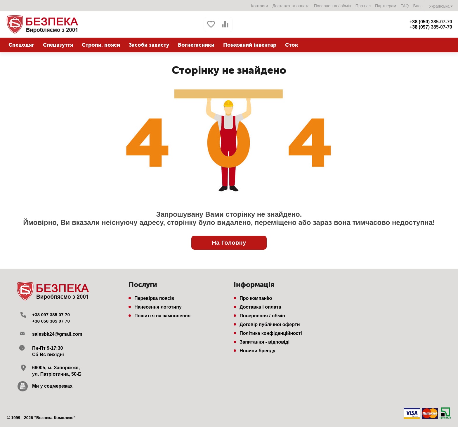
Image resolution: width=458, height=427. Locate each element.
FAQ (404, 6)
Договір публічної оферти (270, 324)
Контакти (259, 6)
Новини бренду (257, 350)
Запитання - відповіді (264, 342)
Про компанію (256, 298)
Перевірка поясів (154, 298)
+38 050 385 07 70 (51, 320)
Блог (417, 6)
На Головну (229, 242)
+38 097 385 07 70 (51, 314)
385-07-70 (431, 21)
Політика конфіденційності (271, 333)
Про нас (363, 6)
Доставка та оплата (291, 6)
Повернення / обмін (332, 6)
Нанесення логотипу (158, 306)
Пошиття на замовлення (162, 315)
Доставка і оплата (260, 306)
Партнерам (385, 6)
